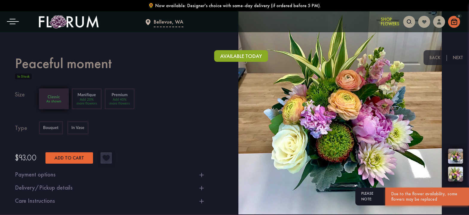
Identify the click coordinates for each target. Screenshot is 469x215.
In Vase (78, 127)
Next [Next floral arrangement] (458, 58)
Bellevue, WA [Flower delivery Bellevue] (168, 21)
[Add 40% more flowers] (120, 98)
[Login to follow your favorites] (424, 21)
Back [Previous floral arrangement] (435, 58)
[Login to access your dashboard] (439, 21)
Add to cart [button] (69, 158)
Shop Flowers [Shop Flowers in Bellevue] (390, 21)
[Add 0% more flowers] (54, 98)
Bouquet (51, 127)
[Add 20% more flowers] (87, 98)
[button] (15, 21)
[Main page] (69, 21)
